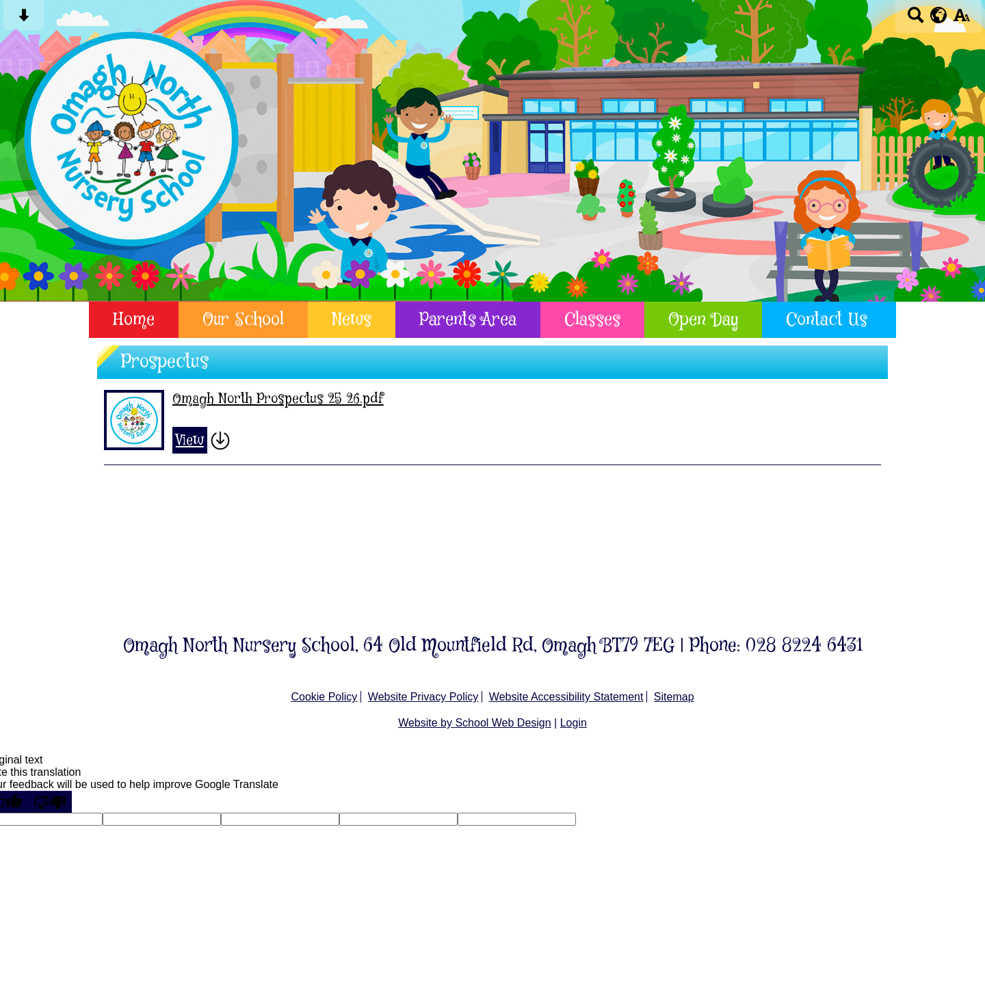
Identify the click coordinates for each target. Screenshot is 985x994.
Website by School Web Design (474, 723)
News (351, 320)
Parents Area (467, 320)
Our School (243, 320)
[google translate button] (939, 15)
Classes (592, 320)
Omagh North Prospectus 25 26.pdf (278, 399)
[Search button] (915, 19)
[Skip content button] (24, 19)
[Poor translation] (50, 802)
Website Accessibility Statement (566, 697)
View (190, 440)
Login (573, 723)
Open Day (703, 320)
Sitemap (674, 697)
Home (134, 320)
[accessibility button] (961, 19)
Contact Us (826, 320)
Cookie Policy (324, 697)
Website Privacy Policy (423, 697)
